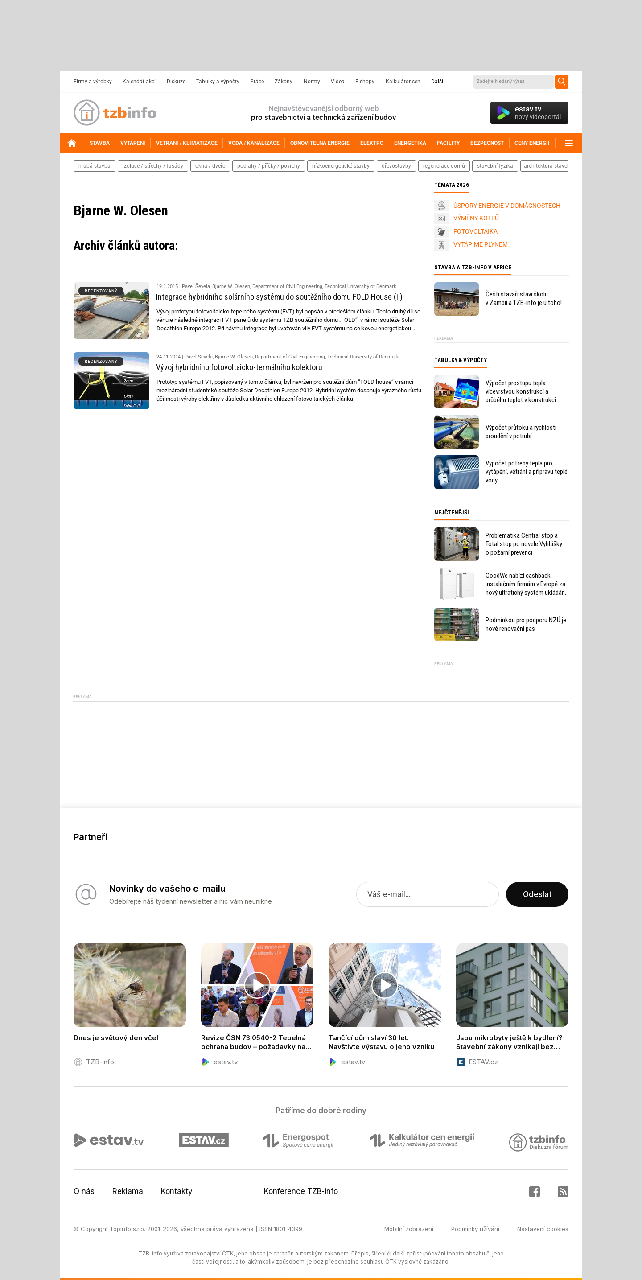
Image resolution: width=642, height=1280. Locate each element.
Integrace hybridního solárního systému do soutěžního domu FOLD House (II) (279, 296)
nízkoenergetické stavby (341, 166)
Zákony (283, 81)
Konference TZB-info (301, 1191)
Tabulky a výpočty (217, 81)
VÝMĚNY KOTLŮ (476, 218)
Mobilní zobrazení (408, 1228)
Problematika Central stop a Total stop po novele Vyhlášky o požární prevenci (524, 543)
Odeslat (537, 894)
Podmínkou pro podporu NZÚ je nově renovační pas (526, 624)
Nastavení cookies (542, 1228)
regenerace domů (444, 166)
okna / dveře (210, 166)
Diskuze (176, 81)
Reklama (127, 1191)
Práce (257, 81)
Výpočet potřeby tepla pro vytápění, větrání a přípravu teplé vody (527, 471)
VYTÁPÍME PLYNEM (480, 244)
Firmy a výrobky (93, 81)
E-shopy (364, 81)
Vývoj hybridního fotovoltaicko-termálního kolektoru (239, 367)
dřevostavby (396, 166)
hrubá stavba (94, 166)
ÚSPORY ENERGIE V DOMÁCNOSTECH (506, 205)
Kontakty (177, 1191)
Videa (338, 81)
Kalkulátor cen (403, 81)
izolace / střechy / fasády (153, 166)
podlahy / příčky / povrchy (268, 166)
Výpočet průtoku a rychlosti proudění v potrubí (521, 432)
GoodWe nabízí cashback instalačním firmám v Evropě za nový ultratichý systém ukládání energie (526, 584)
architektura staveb (547, 166)
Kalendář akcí (139, 81)
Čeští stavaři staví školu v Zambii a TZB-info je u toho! (524, 298)
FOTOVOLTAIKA (475, 231)
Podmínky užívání (475, 1228)
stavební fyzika (495, 166)
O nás (84, 1191)
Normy (312, 81)
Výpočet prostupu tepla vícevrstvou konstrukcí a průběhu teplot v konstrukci (521, 391)
